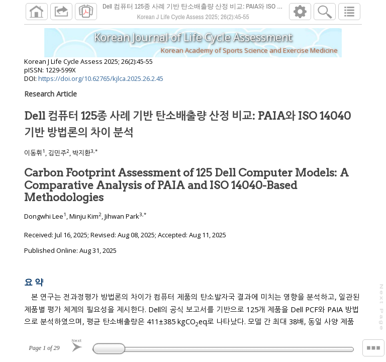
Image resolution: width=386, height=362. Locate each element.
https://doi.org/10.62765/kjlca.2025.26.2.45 (100, 82)
